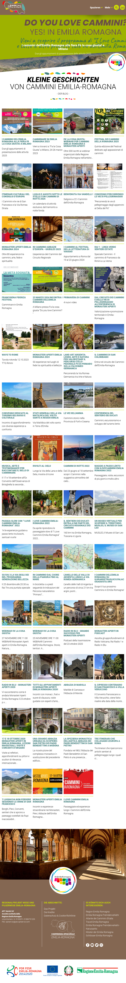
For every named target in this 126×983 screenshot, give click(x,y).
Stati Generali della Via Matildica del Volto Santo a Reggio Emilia (47, 415)
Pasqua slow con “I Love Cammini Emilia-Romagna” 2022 (16, 523)
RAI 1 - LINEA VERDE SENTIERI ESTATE (105, 248)
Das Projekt (49, 908)
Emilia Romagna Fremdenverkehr (102, 915)
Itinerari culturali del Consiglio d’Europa (16, 195)
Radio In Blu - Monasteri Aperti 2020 (16, 685)
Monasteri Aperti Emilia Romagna (47, 800)
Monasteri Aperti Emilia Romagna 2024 (16, 248)
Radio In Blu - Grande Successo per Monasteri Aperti (76, 633)
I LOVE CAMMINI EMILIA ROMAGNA (76, 800)
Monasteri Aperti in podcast (106, 632)
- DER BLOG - (63, 93)
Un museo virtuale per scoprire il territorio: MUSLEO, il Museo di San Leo (108, 524)
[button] (116, 7)
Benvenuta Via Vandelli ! (78, 194)
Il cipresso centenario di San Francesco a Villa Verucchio (109, 687)
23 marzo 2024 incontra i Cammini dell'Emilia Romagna (47, 299)
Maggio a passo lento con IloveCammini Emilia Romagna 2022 (109, 468)
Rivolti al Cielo (42, 466)
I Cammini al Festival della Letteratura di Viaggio (76, 249)
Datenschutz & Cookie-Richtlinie (59, 915)
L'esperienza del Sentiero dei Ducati (106, 414)
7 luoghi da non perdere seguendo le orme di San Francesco (16, 801)
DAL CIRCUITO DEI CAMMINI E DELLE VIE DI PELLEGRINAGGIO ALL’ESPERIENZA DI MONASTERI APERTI (109, 302)
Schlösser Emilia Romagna (99, 935)
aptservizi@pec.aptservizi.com (18, 922)
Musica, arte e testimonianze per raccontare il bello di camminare (15, 469)
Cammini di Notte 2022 (76, 466)
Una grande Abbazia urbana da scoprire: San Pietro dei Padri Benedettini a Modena (46, 742)
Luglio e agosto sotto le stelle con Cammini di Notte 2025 (47, 196)
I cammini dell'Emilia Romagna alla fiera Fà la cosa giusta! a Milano (63, 47)
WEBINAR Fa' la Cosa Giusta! (13, 632)
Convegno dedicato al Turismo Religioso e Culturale (15, 415)
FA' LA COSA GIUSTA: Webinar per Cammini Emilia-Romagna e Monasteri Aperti (76, 142)
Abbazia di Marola (75, 684)
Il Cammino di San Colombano (104, 355)
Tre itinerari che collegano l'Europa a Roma (107, 741)
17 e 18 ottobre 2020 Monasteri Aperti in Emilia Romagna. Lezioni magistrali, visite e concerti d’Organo (16, 743)
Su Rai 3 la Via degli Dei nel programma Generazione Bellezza (15, 577)
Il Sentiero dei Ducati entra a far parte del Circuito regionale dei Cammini (77, 524)
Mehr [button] (109, 7)
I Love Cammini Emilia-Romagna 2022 (46, 522)
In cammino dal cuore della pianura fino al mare (46, 577)
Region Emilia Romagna (98, 911)
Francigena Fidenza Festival (14, 298)
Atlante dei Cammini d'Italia (99, 918)
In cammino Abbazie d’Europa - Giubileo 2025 (47, 248)
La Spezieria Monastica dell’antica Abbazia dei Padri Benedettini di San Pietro (78, 742)
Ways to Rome (10, 354)
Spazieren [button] (96, 7)
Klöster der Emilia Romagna (99, 932)
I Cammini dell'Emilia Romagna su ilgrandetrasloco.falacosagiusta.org (109, 578)
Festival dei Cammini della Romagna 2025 (106, 140)
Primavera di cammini (77, 297)
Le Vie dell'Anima (73, 413)
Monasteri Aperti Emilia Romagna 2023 (47, 355)
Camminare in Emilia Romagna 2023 (45, 140)
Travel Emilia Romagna (97, 922)
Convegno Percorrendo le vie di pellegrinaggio (108, 195)
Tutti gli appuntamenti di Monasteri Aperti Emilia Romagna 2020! (47, 687)
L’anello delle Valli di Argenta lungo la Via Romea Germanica (77, 577)
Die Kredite (49, 912)
